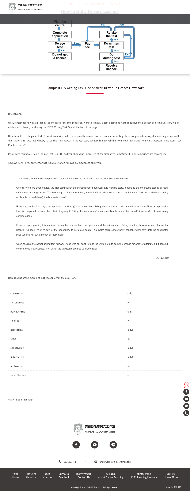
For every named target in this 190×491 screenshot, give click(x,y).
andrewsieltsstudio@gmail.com (115, 461)
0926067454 (70, 461)
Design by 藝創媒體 (173, 487)
